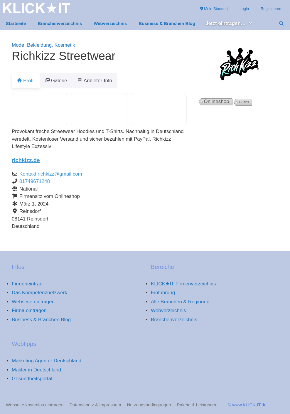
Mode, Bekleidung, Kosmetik (43, 45)
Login (244, 8)
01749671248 (34, 181)
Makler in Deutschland (36, 370)
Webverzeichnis (110, 23)
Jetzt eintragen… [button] (232, 24)
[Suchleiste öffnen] (281, 23)
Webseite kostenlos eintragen (35, 404)
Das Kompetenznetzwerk (39, 292)
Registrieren (271, 8)
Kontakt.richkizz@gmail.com (50, 174)
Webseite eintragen (33, 301)
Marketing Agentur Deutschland (46, 360)
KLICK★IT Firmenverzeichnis (183, 284)
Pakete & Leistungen (197, 404)
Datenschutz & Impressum (95, 404)
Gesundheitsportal (32, 378)
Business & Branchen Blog (167, 23)
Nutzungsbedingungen (149, 404)
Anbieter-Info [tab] (101, 80)
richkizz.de (26, 160)
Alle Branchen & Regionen (180, 301)
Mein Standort (214, 8)
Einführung (163, 292)
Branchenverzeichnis (60, 23)
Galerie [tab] (59, 80)
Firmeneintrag (27, 284)
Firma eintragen (29, 310)
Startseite (16, 23)
